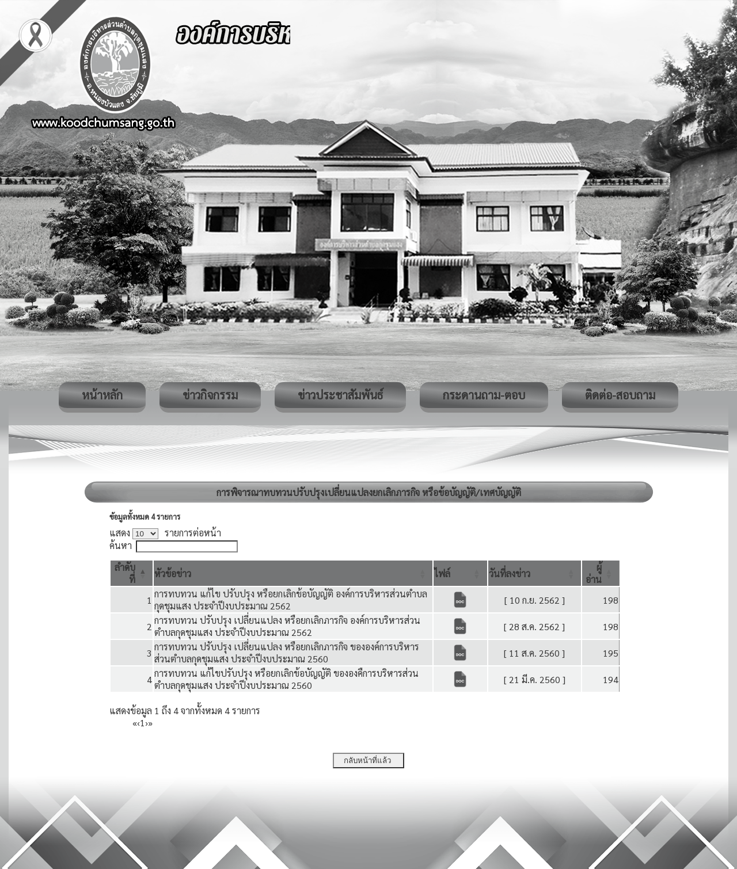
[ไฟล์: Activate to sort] (460, 573)
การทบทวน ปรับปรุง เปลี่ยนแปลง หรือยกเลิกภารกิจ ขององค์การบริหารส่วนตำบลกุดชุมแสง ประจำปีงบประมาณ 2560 (286, 653)
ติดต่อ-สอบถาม (620, 394)
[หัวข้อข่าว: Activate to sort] (293, 573)
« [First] (134, 722)
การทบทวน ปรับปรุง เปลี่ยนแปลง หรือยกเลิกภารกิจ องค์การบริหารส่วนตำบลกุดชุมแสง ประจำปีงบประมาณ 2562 (287, 626)
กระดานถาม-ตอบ (484, 394)
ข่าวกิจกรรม (210, 394)
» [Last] (150, 722)
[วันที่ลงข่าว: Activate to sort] (535, 573)
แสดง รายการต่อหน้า (165, 533)
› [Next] (146, 722)
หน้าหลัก (102, 394)
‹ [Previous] (138, 722)
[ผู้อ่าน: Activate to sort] (601, 573)
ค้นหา (120, 545)
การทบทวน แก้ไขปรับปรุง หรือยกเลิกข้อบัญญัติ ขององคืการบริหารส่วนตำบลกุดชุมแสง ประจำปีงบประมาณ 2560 (286, 679)
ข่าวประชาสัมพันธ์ (340, 394)
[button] (172, 573)
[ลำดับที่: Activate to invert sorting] (132, 573)
